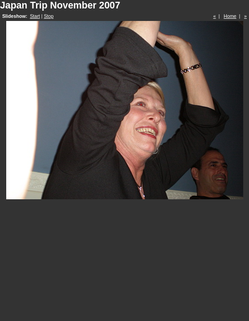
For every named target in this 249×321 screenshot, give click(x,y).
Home (230, 16)
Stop (48, 16)
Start (35, 16)
